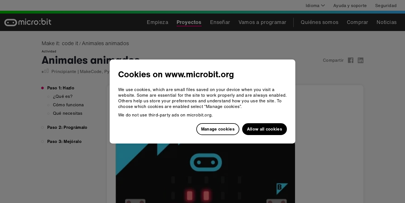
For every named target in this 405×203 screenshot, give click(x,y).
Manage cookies (218, 129)
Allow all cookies (264, 129)
